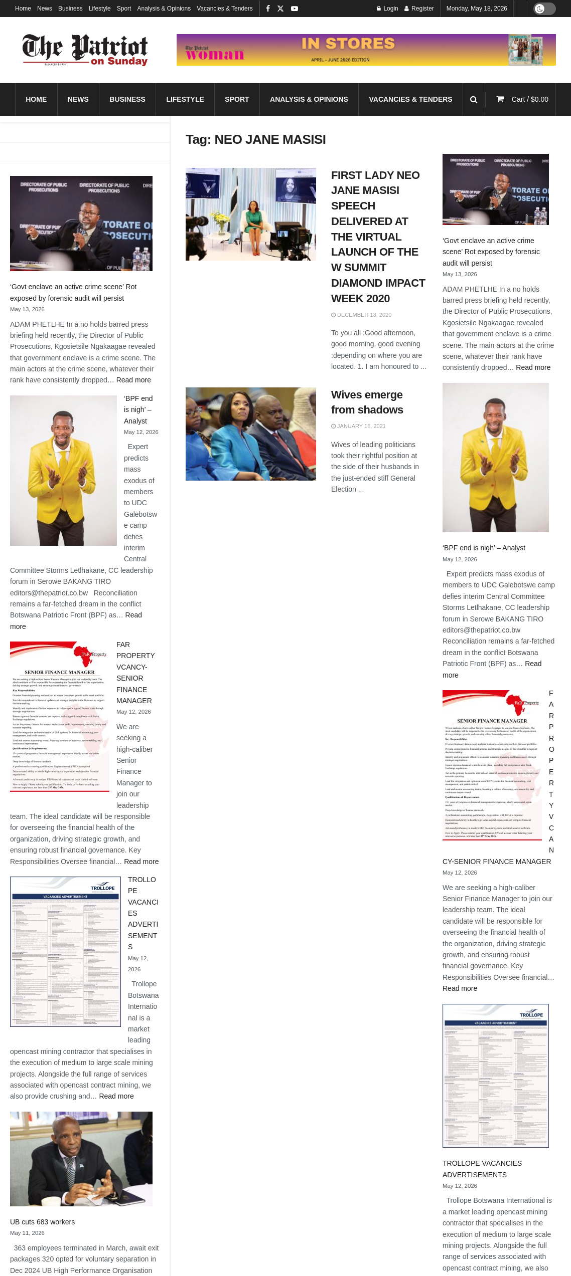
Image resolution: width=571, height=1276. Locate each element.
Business (70, 8)
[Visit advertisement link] (366, 50)
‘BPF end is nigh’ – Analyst (138, 409)
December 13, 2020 (361, 315)
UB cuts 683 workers (42, 1222)
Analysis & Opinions (164, 8)
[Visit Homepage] (85, 50)
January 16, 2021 (358, 426)
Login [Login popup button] (387, 8)
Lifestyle (100, 8)
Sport (124, 8)
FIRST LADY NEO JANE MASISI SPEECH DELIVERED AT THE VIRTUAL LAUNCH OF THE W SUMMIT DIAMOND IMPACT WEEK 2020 (378, 237)
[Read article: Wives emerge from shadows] (251, 434)
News (44, 8)
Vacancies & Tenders (225, 8)
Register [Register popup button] (419, 8)
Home (23, 8)
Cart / (530, 99)
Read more (133, 380)
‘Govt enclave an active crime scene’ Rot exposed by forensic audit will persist (491, 252)
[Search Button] (474, 99)
